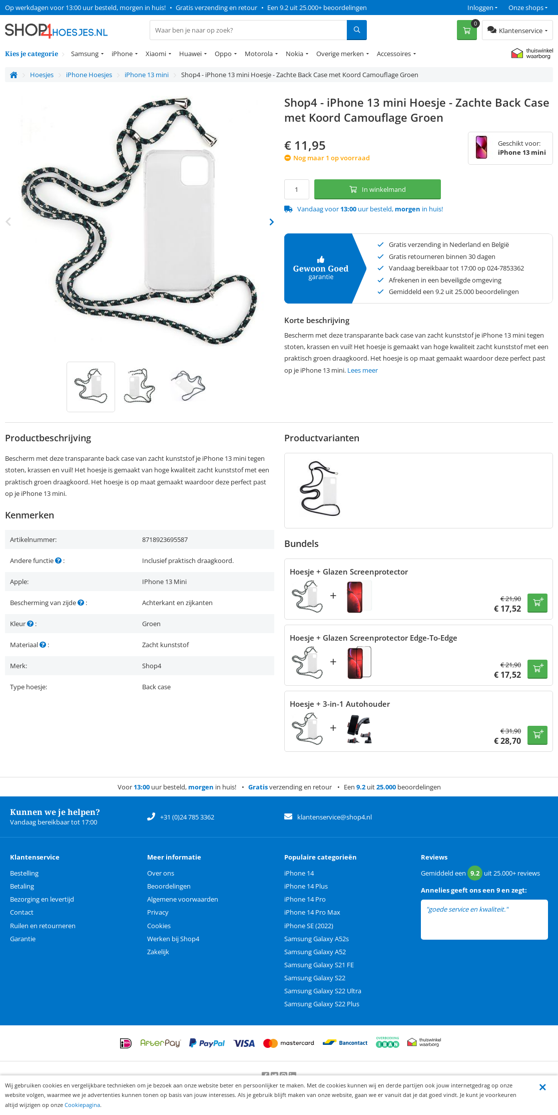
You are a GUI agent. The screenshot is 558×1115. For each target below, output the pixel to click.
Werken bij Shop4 (173, 938)
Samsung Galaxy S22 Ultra (322, 990)
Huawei (190, 53)
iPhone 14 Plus (306, 886)
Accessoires (394, 53)
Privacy (158, 912)
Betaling (22, 886)
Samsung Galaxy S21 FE (319, 964)
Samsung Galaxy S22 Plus (321, 1003)
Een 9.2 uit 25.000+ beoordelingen (317, 7)
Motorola (259, 53)
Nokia (294, 53)
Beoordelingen (169, 886)
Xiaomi (156, 53)
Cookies (159, 925)
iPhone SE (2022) (308, 925)
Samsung (85, 53)
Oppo (223, 53)
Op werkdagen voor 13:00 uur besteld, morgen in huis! (85, 7)
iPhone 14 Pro (305, 899)
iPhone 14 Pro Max (312, 912)
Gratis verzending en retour (216, 7)
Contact (22, 912)
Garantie (23, 938)
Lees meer (362, 370)
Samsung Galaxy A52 (315, 951)
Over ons (160, 873)
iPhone (122, 53)
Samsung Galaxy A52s (316, 938)
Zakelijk (158, 951)
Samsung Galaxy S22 (314, 977)
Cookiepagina (82, 1104)
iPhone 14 (299, 873)
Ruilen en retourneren (43, 925)
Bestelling (24, 873)
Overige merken (340, 53)
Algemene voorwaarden (182, 899)
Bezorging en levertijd (42, 899)
